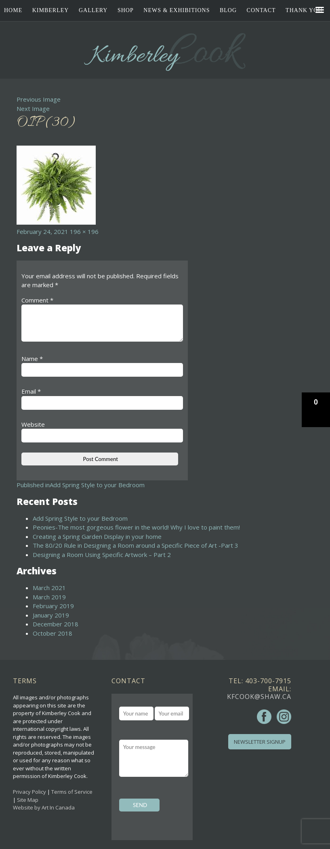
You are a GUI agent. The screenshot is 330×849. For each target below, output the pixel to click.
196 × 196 (84, 231)
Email (31, 391)
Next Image (33, 108)
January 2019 (51, 615)
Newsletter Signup (260, 741)
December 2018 (55, 624)
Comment (37, 300)
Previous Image (39, 99)
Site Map (27, 799)
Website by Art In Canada (44, 807)
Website (33, 424)
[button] (316, 409)
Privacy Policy (29, 791)
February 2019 (53, 606)
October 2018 (52, 633)
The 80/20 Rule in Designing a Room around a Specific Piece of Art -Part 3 (135, 545)
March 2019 (49, 597)
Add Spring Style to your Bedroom (80, 518)
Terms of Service (71, 791)
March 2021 (49, 588)
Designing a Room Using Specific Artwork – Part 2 (102, 555)
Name (32, 359)
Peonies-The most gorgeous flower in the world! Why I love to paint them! (136, 527)
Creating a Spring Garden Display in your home (97, 536)
